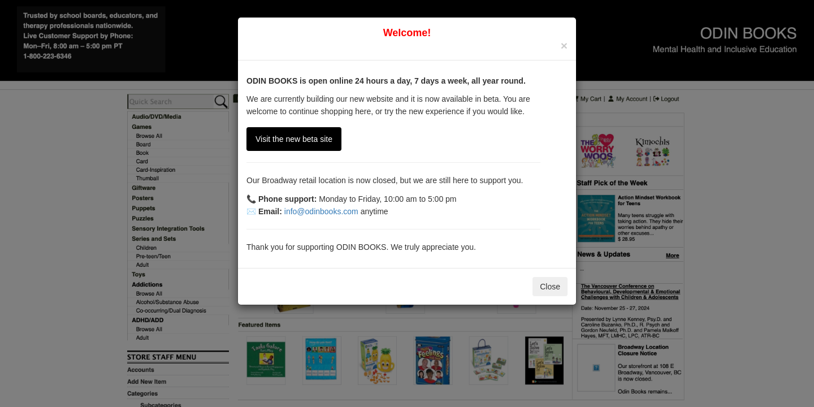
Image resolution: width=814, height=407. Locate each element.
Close (550, 286)
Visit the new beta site (294, 139)
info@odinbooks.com (321, 211)
